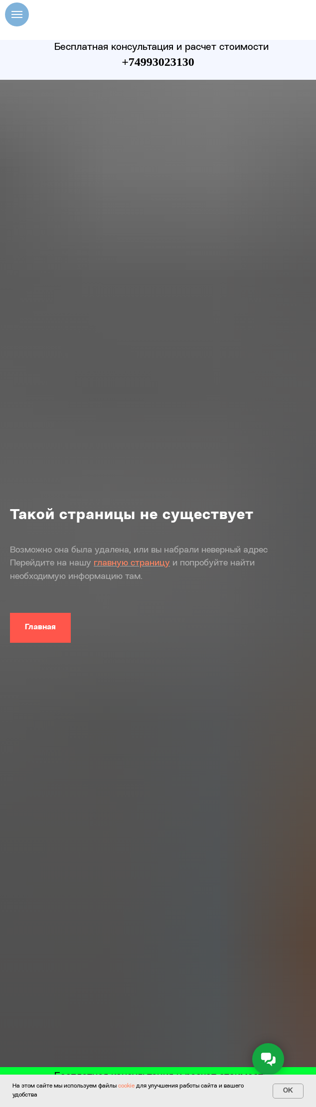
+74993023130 (158, 61)
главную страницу (132, 562)
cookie (126, 1086)
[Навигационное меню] (16, 14)
